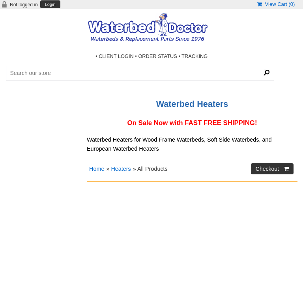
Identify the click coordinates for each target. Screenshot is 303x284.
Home (96, 169)
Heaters (121, 169)
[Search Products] (139, 73)
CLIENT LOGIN (116, 56)
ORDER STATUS (157, 56)
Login (50, 4)
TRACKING (194, 56)
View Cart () (276, 4)
